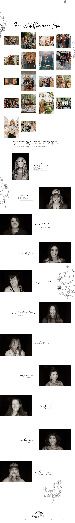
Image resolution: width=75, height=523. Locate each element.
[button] (65, 1)
